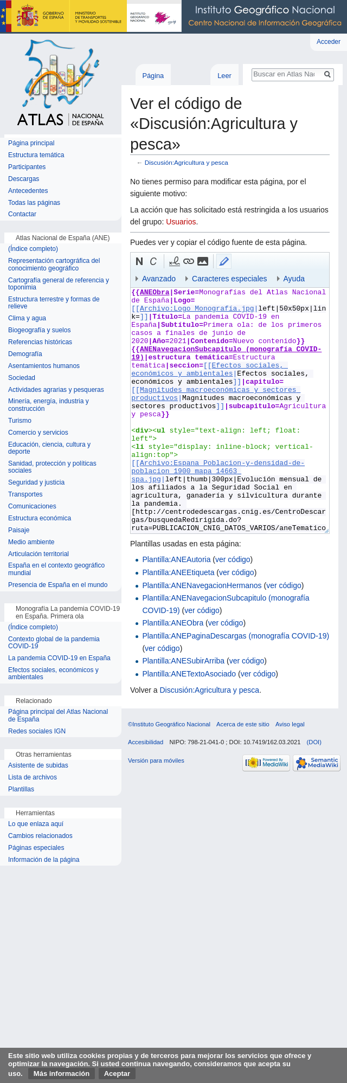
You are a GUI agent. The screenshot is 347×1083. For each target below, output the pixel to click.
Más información (61, 1073)
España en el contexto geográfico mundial (56, 569)
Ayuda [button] (294, 278)
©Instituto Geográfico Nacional (169, 724)
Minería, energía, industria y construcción (48, 405)
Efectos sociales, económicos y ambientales (53, 674)
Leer (224, 76)
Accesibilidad (145, 742)
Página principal (31, 143)
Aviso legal (290, 724)
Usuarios (181, 221)
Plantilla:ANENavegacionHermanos (201, 585)
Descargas (23, 179)
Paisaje (18, 530)
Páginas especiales (36, 848)
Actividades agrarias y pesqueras (56, 390)
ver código (232, 559)
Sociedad (21, 378)
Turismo (19, 420)
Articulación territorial (38, 554)
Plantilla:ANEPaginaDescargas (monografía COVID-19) (235, 635)
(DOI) (314, 742)
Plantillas (21, 789)
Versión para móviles (156, 760)
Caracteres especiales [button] (229, 278)
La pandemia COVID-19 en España (59, 658)
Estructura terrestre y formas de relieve (54, 303)
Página (153, 76)
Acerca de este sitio (242, 724)
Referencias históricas (40, 342)
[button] (139, 261)
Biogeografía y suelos (39, 330)
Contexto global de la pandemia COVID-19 (54, 643)
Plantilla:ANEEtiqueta (178, 572)
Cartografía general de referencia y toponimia (58, 284)
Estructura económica (39, 518)
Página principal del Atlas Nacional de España (58, 715)
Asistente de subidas (38, 765)
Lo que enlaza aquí (35, 824)
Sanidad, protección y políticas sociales (52, 467)
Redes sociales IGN (37, 731)
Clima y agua (27, 318)
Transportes (25, 494)
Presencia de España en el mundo (57, 585)
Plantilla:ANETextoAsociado (189, 673)
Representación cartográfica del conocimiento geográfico (54, 264)
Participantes (27, 167)
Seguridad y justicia (36, 482)
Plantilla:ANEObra (172, 622)
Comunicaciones (32, 506)
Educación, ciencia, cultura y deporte (49, 448)
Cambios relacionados (40, 836)
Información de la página (43, 859)
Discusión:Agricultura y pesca (186, 162)
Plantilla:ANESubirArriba (183, 660)
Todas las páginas (34, 203)
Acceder (328, 42)
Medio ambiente (31, 542)
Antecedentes (28, 191)
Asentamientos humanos (44, 366)
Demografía (25, 354)
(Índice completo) (33, 249)
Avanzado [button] (159, 278)
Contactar (22, 214)
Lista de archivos (32, 777)
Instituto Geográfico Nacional (173, 17)
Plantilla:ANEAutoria (176, 559)
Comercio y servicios (38, 432)
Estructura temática (36, 155)
